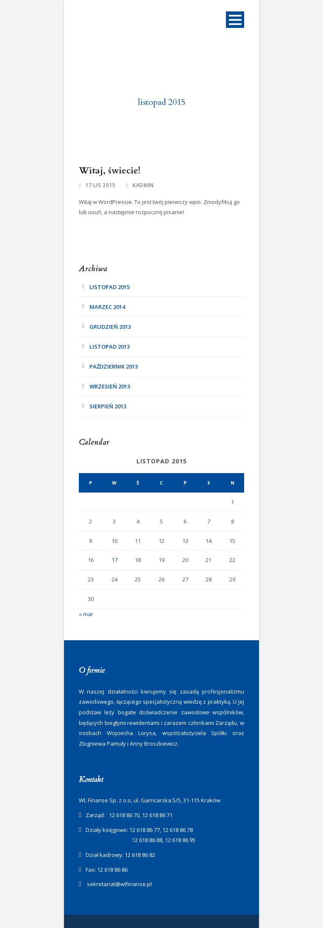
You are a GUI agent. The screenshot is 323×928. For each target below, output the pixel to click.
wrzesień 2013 (109, 386)
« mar (86, 614)
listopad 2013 (109, 346)
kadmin (143, 185)
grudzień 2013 (110, 326)
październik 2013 (113, 366)
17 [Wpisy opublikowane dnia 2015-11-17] (114, 560)
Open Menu (235, 19)
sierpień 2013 (107, 406)
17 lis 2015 (100, 185)
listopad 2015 (109, 287)
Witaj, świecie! (109, 171)
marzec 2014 (107, 307)
